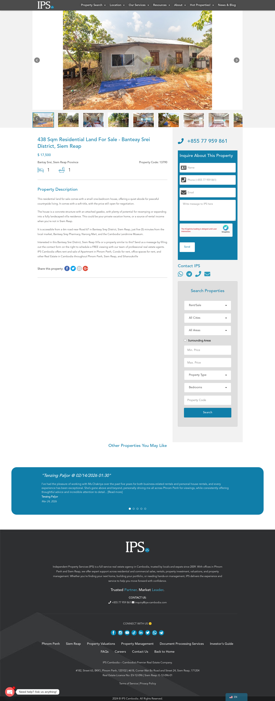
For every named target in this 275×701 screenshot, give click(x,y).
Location (117, 5)
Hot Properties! (202, 5)
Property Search (93, 5)
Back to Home (164, 651)
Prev (37, 60)
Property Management (137, 643)
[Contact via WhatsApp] (180, 274)
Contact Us (140, 651)
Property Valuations (101, 643)
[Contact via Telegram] (189, 274)
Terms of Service (128, 683)
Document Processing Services (182, 643)
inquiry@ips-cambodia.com (149, 602)
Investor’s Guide (221, 643)
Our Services (139, 5)
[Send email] (207, 274)
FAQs (105, 651)
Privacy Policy (148, 683)
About (180, 5)
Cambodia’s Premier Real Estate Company (147, 662)
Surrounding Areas (197, 340)
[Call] (198, 274)
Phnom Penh (51, 643)
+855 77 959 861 (203, 141)
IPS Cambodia (111, 662)
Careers (120, 651)
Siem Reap (74, 571)
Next (237, 60)
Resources (162, 5)
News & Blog (227, 5)
